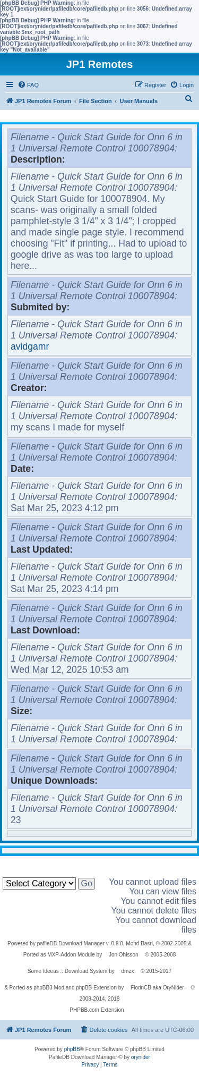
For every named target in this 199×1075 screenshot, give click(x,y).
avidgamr (30, 346)
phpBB (72, 1049)
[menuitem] (28, 85)
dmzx (128, 971)
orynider (140, 1057)
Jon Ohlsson (124, 955)
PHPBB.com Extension (97, 1010)
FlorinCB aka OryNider (157, 988)
